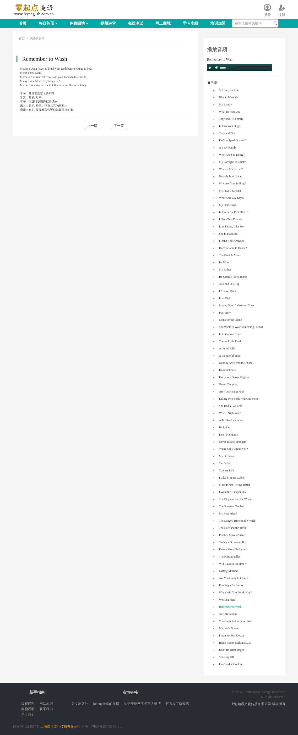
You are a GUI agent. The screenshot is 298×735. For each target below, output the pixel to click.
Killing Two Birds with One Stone (239, 398)
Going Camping (228, 384)
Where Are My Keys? (231, 197)
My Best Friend (228, 513)
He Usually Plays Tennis (233, 276)
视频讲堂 (108, 23)
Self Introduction (229, 90)
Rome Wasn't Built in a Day (235, 642)
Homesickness (227, 370)
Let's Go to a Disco (230, 334)
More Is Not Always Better (234, 484)
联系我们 (46, 709)
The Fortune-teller (229, 556)
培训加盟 (218, 23)
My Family (225, 104)
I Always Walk (227, 291)
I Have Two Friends (230, 219)
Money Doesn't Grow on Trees (237, 305)
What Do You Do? (229, 111)
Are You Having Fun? (231, 391)
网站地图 (46, 704)
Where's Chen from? (231, 169)
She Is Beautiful (228, 233)
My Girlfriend (227, 456)
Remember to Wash (230, 606)
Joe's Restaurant (228, 614)
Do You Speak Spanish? (233, 140)
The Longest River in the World (237, 520)
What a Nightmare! (230, 413)
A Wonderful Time (230, 355)
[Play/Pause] (210, 68)
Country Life (226, 470)
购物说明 (28, 709)
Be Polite (224, 427)
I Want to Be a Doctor (231, 635)
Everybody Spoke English (234, 377)
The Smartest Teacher (231, 506)
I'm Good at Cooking (231, 664)
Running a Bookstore (231, 585)
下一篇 (119, 125)
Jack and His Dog (229, 284)
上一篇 (92, 125)
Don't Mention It (228, 434)
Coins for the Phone (230, 319)
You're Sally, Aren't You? (233, 449)
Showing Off (226, 657)
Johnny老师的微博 (106, 704)
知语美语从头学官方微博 (142, 704)
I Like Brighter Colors (232, 477)
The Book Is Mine (229, 255)
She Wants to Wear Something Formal (241, 327)
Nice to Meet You (229, 97)
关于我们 (28, 714)
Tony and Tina (227, 133)
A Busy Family (228, 147)
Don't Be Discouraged (231, 650)
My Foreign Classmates (232, 162)
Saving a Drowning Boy (233, 542)
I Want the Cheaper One (233, 492)
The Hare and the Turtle (233, 528)
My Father (225, 269)
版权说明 (28, 704)
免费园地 (79, 23)
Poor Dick (225, 298)
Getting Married (228, 571)
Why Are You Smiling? (232, 183)
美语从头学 (37, 38)
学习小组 (190, 23)
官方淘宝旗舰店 (177, 704)
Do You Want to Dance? (233, 248)
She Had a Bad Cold (231, 406)
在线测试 (135, 23)
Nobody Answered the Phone (236, 363)
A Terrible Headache (231, 420)
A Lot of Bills (227, 348)
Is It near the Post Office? (234, 212)
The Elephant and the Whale (235, 499)
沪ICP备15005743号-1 (106, 726)
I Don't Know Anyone (231, 241)
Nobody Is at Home (230, 176)
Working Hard (227, 599)
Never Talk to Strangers (232, 441)
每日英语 (48, 23)
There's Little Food (230, 341)
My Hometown (228, 205)
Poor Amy (225, 312)
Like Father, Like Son (231, 226)
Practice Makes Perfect (232, 535)
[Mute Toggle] (216, 68)
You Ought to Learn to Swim (235, 621)
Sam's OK (225, 463)
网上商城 (163, 23)
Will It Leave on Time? (232, 563)
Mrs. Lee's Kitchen (230, 190)
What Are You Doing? (232, 154)
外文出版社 (79, 704)
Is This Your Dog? (229, 126)
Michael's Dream (229, 628)
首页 (23, 23)
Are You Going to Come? (233, 578)
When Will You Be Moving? (235, 592)
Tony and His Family (231, 119)
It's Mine (224, 262)
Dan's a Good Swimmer (232, 549)
